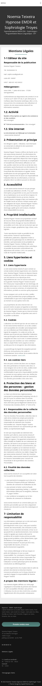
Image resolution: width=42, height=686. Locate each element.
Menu (3, 3)
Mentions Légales (7, 652)
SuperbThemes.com (27, 684)
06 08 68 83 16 (6, 645)
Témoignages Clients (8, 673)
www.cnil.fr (21, 355)
